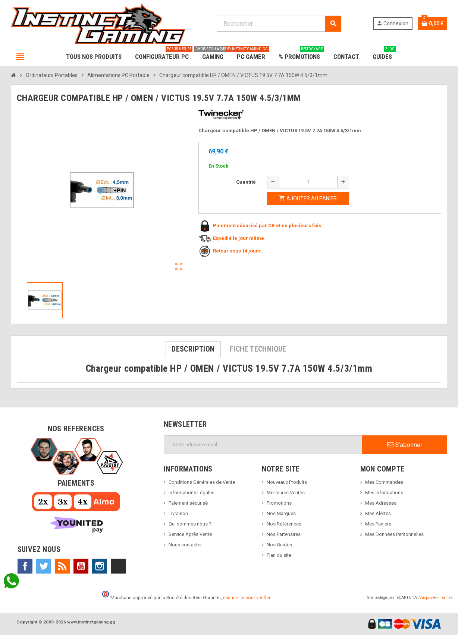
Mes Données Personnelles (394, 534)
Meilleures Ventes (286, 492)
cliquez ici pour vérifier (246, 597)
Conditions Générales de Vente (202, 482)
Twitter (43, 566)
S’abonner (405, 444)
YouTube (80, 566)
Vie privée (427, 597)
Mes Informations (384, 492)
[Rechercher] (279, 24)
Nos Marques (281, 513)
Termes (446, 597)
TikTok (118, 566)
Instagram (99, 566)
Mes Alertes (378, 513)
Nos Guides (279, 544)
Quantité (246, 182)
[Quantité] (308, 182)
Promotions (279, 503)
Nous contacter (185, 544)
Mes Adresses (380, 503)
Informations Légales (191, 492)
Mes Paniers (378, 524)
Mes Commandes (384, 482)
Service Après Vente (190, 534)
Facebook (25, 566)
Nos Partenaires (284, 534)
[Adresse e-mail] (263, 444)
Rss (62, 566)
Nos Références (284, 524)
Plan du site (279, 555)
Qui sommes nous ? (190, 524)
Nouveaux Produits (287, 482)
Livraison (178, 513)
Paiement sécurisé (188, 503)
